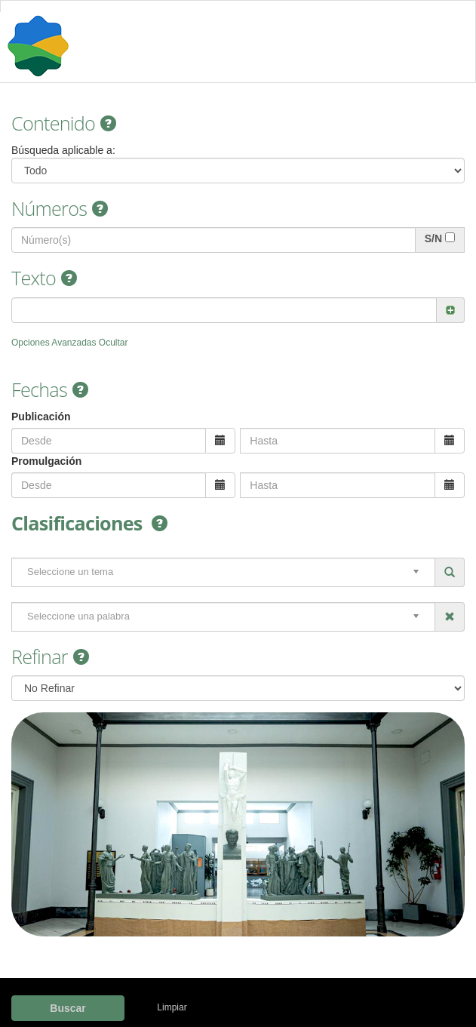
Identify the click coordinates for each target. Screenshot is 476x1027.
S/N (433, 238)
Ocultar (113, 342)
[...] (450, 237)
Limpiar (171, 1007)
